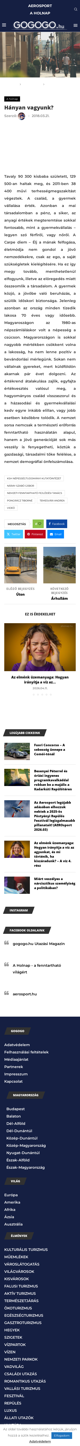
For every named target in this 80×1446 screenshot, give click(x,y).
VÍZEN (10, 1352)
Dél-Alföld (15, 1123)
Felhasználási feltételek (26, 1052)
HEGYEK (12, 1330)
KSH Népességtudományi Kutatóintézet (34, 478)
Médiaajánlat (16, 1059)
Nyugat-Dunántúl (23, 1153)
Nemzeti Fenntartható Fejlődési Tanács (34, 493)
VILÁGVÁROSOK (19, 1271)
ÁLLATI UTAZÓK (18, 1418)
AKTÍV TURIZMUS (20, 1293)
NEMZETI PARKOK (21, 1359)
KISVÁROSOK (16, 1279)
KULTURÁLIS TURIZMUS (26, 1249)
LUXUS (10, 1410)
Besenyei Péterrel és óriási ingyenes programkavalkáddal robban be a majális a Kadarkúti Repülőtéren (53, 780)
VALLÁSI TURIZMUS (22, 1388)
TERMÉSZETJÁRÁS (21, 1301)
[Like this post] (39, 524)
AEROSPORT (40, 6)
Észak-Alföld (18, 1160)
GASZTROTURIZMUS (23, 1323)
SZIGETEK (13, 1337)
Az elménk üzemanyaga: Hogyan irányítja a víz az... (40, 679)
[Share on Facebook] (56, 524)
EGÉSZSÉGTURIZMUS (23, 1315)
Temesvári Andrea (52, 500)
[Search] (76, 10)
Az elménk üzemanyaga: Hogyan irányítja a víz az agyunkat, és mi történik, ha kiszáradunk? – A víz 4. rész (54, 854)
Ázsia (9, 1217)
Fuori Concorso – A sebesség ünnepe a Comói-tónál (49, 749)
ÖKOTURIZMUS (18, 1308)
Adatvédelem (17, 1045)
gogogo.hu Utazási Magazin (39, 944)
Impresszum (16, 1074)
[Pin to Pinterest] (35, 534)
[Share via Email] (55, 534)
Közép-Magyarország (26, 1145)
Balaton (13, 1116)
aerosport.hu (25, 994)
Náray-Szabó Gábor (20, 485)
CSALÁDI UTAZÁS (20, 1374)
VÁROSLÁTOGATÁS (21, 1264)
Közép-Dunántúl (22, 1138)
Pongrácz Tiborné (19, 500)
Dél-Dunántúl (19, 1131)
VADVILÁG (14, 1366)
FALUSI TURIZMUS (21, 1286)
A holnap (32, 84)
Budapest (15, 1109)
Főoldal (10, 84)
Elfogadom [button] (62, 1435)
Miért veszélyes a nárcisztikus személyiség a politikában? (54, 883)
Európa (11, 1195)
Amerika (12, 1202)
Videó (11, 507)
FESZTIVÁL (14, 1396)
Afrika (9, 1209)
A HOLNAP (40, 13)
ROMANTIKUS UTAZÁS (25, 1381)
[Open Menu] (75, 25)
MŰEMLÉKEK (16, 1257)
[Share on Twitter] (13, 534)
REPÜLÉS (12, 1403)
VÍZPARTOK (15, 1345)
